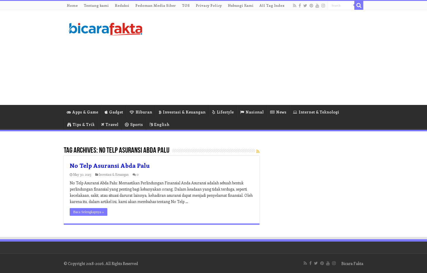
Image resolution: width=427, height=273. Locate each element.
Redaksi (122, 5)
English (159, 124)
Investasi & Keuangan (182, 111)
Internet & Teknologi (316, 111)
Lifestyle (223, 111)
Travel (109, 124)
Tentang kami (96, 5)
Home (72, 5)
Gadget (114, 111)
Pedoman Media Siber (155, 5)
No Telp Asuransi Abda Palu (110, 165)
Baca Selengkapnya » (88, 212)
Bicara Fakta (352, 263)
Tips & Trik (81, 124)
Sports (134, 124)
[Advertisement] (251, 57)
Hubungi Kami (241, 5)
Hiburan (141, 111)
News (278, 111)
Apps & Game (82, 111)
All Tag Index (272, 5)
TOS (186, 5)
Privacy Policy (209, 5)
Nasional (252, 111)
